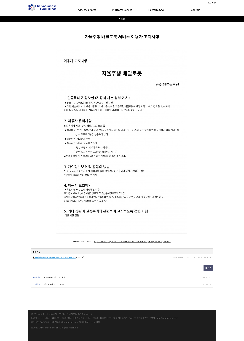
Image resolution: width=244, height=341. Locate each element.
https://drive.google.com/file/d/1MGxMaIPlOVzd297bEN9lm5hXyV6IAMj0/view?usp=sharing (132, 241)
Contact (195, 10)
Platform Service (122, 10)
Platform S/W (156, 10)
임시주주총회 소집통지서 (54, 284)
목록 (208, 267)
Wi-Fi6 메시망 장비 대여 (54, 277)
